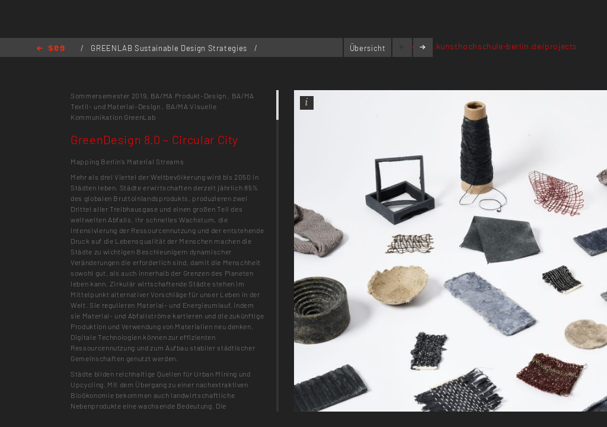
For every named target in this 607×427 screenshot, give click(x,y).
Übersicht (368, 48)
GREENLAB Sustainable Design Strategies (170, 48)
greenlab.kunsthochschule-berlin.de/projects (488, 46)
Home (51, 49)
